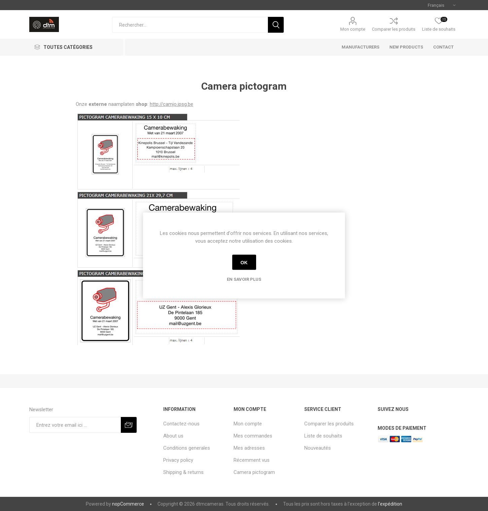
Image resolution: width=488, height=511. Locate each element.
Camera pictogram (254, 472)
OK (244, 262)
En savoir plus (244, 279)
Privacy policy (178, 460)
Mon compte (352, 29)
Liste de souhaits (323, 436)
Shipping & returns (183, 472)
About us (173, 436)
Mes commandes (253, 436)
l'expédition (390, 504)
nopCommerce (128, 504)
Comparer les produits (393, 29)
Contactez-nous (181, 424)
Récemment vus (252, 460)
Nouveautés (317, 448)
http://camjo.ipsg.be (171, 104)
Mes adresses (249, 448)
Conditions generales (186, 448)
